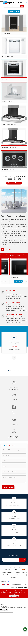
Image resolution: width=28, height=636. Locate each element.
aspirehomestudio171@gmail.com (14, 532)
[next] (25, 271)
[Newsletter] (10, 560)
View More (12, 281)
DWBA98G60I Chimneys (9, 147)
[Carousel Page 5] (14, 370)
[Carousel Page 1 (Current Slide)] (8, 370)
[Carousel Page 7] (18, 370)
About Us (12, 568)
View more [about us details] (8, 249)
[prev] (2, 271)
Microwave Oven (7, 79)
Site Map (16, 569)
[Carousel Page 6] (16, 370)
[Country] (14, 466)
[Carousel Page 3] (11, 370)
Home (4, 568)
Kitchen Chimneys (7, 101)
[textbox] (12, 6)
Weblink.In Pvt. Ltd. (20, 592)
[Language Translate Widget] (18, 584)
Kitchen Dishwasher (8, 56)
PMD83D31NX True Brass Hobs (11, 170)
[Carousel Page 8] (19, 370)
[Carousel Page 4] (13, 370)
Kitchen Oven (14, 577)
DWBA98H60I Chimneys (9, 124)
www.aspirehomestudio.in (14, 545)
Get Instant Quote (14, 183)
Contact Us (7, 569)
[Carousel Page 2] (10, 370)
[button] (14, 518)
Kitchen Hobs (6, 33)
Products (21, 568)
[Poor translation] (5, 610)
